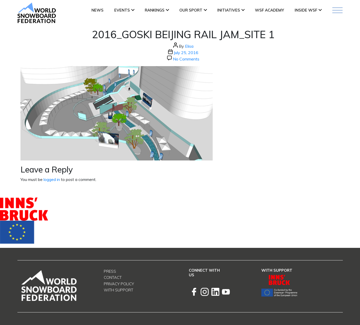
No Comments (186, 59)
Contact (113, 277)
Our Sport (190, 10)
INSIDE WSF (306, 10)
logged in (52, 179)
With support (118, 290)
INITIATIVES (228, 10)
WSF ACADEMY (269, 10)
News (97, 10)
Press (110, 271)
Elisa (189, 46)
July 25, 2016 (186, 52)
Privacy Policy (119, 283)
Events (122, 10)
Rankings (154, 10)
